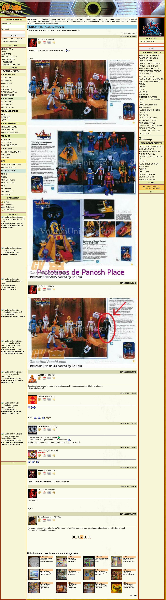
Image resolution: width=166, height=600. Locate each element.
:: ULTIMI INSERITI (146, 42)
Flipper (142, 161)
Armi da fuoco (8, 183)
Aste (3, 120)
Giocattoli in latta (148, 118)
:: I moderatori (8, 59)
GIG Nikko (143, 113)
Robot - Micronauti (148, 66)
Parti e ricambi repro (149, 82)
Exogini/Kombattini (148, 105)
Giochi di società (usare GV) (151, 158)
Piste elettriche (147, 179)
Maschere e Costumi (149, 164)
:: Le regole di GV (9, 57)
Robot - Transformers (150, 63)
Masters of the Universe (151, 79)
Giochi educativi (147, 174)
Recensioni (6, 81)
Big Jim (142, 84)
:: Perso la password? (12, 39)
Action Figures (146, 76)
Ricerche (5, 117)
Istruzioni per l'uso (10, 165)
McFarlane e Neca (147, 120)
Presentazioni (8, 95)
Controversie (8, 130)
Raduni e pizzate (9, 145)
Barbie (142, 87)
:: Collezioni (7, 62)
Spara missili (7, 191)
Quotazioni (6, 89)
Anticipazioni (7, 108)
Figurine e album (147, 154)
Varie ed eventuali (10, 133)
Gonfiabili (144, 172)
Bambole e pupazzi (148, 97)
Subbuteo (144, 167)
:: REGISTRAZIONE (9, 41)
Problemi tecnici (9, 127)
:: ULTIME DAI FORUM (10, 71)
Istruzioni (6, 194)
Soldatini (143, 92)
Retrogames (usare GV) (150, 146)
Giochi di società (147, 128)
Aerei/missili (145, 107)
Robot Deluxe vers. (148, 58)
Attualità (5, 139)
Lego (141, 89)
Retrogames (145, 133)
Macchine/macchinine (149, 110)
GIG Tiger (143, 115)
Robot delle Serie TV (149, 56)
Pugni (4, 174)
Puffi (141, 102)
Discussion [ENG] (9, 92)
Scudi (3, 186)
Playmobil (144, 94)
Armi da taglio (8, 180)
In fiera (5, 86)
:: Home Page (7, 49)
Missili (4, 177)
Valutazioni (6, 84)
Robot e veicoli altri (149, 69)
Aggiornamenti (8, 167)
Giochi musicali (146, 177)
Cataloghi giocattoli (149, 131)
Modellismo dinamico (149, 152)
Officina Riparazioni (10, 152)
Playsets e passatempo (150, 126)
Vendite (5, 114)
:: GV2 (3, 52)
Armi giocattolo (147, 123)
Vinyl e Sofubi (146, 74)
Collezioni (6, 155)
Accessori (6, 189)
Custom (5, 158)
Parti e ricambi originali (151, 71)
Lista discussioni (129, 33)
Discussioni (6, 78)
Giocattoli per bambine (150, 100)
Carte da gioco (146, 149)
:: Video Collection (10, 65)
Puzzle (142, 169)
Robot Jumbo (145, 61)
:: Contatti (6, 54)
